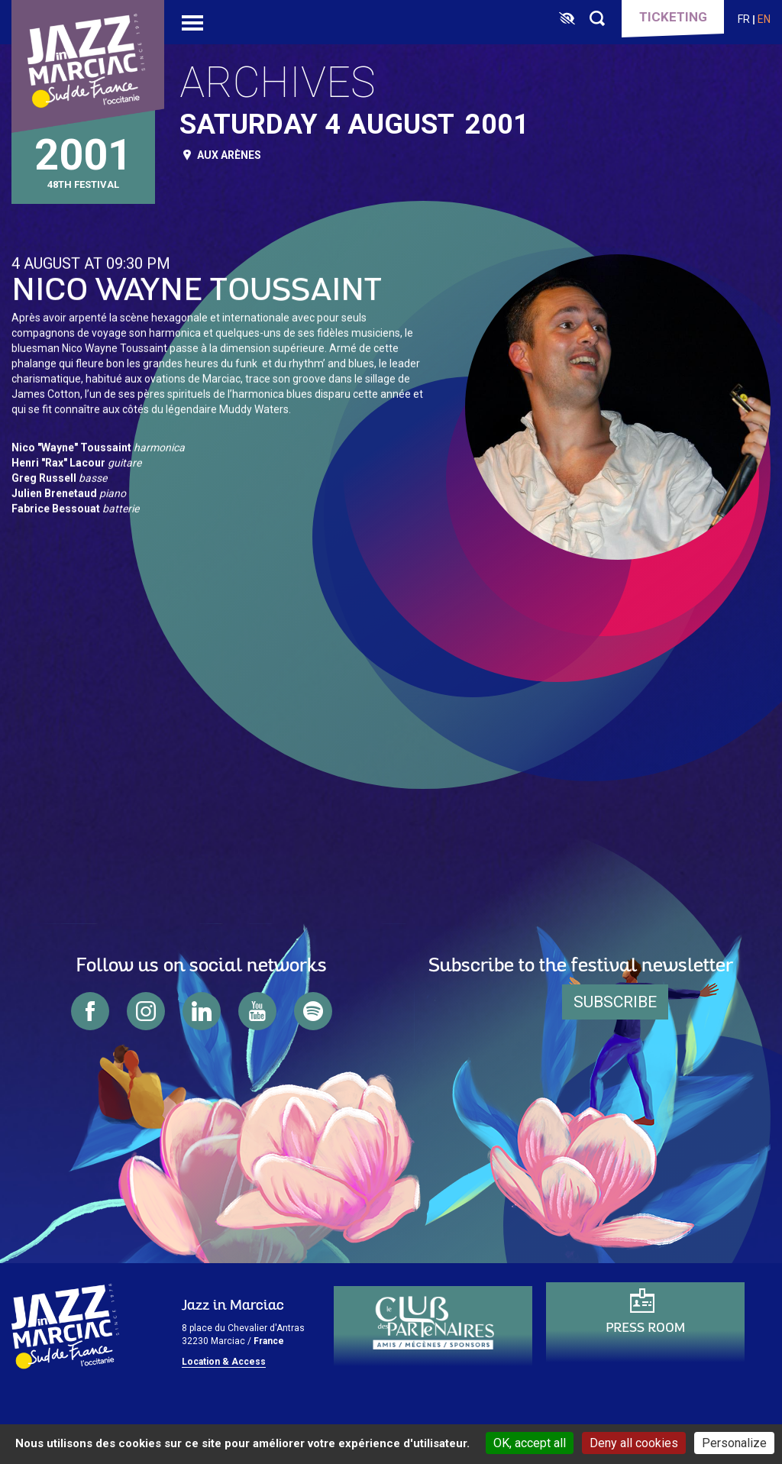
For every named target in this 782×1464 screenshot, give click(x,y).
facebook (90, 1011)
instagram (146, 1011)
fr (744, 19)
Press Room (645, 1328)
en (764, 19)
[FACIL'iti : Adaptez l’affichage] (567, 19)
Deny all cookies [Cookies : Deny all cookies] (634, 1443)
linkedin (202, 1011)
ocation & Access (226, 1361)
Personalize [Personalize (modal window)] (734, 1443)
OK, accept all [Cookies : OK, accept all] (529, 1443)
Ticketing (673, 16)
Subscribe (615, 1002)
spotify (313, 1011)
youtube (257, 1011)
